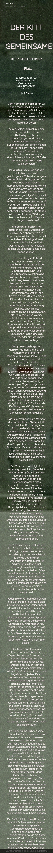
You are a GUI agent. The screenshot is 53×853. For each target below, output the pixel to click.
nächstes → (45, 850)
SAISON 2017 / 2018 (12, 4)
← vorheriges (9, 850)
